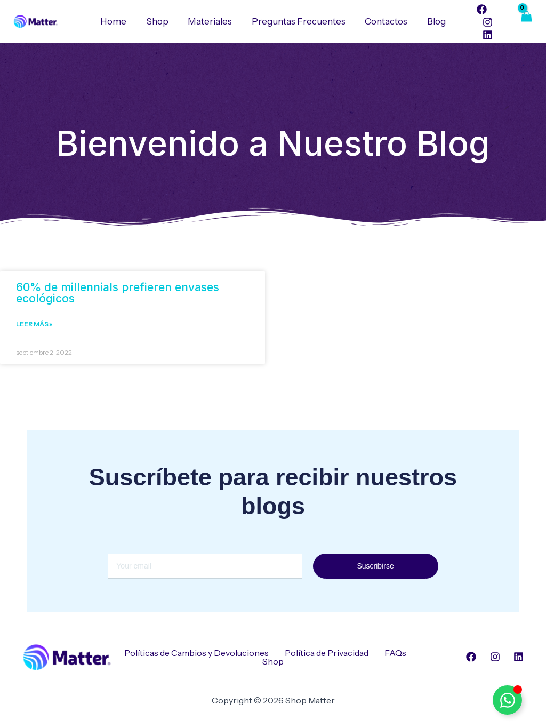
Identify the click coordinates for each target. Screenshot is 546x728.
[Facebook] (478, 9)
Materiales (211, 21)
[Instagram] (483, 22)
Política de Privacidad (326, 653)
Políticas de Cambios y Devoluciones (196, 653)
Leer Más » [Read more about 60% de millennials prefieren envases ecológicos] (34, 325)
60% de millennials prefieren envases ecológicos (117, 293)
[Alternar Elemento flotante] (507, 700)
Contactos (384, 21)
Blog (433, 21)
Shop (159, 21)
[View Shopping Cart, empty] (525, 21)
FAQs (395, 653)
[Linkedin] (483, 35)
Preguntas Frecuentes (298, 21)
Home (117, 21)
